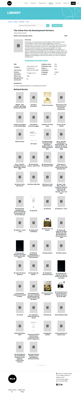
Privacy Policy (23, 391)
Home (26, 3)
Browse (22, 22)
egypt (37, 60)
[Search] (32, 25)
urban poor (45, 60)
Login (73, 3)
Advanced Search (57, 25)
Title (27, 22)
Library (51, 3)
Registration (42, 3)
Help (19, 390)
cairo (40, 60)
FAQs (9, 390)
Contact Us (13, 391)
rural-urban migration (29, 60)
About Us (66, 3)
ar (78, 3)
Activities (58, 3)
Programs (33, 3)
